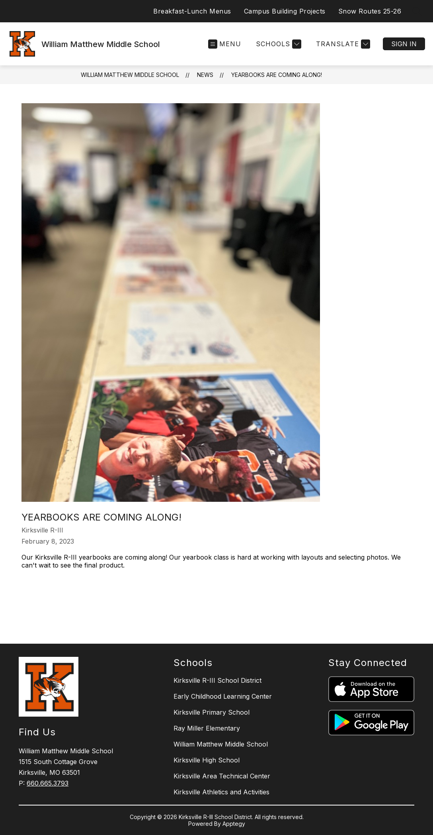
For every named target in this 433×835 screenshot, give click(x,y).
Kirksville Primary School (212, 712)
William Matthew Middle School (130, 74)
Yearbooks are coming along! (276, 74)
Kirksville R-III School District (217, 680)
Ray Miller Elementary (207, 728)
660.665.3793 (47, 783)
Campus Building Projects (285, 11)
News (205, 74)
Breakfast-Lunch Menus (192, 11)
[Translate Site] (342, 44)
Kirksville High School (207, 760)
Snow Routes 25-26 (370, 11)
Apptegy (233, 823)
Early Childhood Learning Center (223, 696)
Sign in (404, 44)
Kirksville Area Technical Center (222, 776)
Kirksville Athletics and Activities (221, 792)
